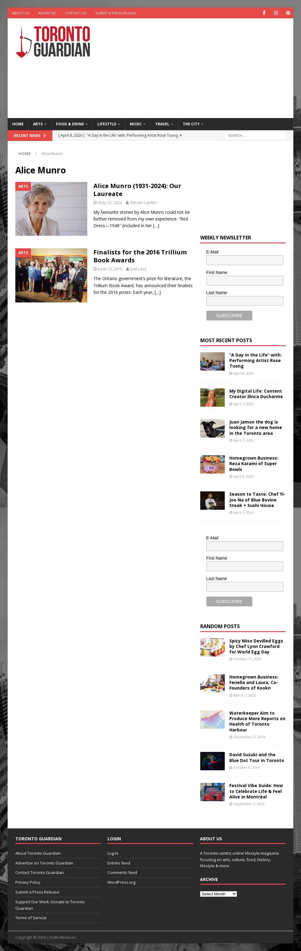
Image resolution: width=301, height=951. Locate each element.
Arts (38, 124)
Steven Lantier (143, 202)
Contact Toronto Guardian (39, 872)
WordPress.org (121, 882)
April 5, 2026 (243, 512)
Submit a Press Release (115, 13)
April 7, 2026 (243, 403)
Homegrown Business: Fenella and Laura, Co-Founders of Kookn (253, 682)
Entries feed (118, 863)
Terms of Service (31, 917)
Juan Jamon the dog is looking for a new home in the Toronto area (255, 427)
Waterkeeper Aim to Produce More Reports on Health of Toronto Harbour (257, 721)
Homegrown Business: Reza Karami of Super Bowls (253, 463)
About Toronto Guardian (38, 853)
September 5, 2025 (249, 803)
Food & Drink (70, 124)
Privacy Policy (27, 882)
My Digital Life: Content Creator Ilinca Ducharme (256, 393)
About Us (20, 13)
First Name (216, 272)
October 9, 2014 (246, 767)
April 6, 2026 (243, 476)
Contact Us (75, 13)
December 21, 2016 (249, 737)
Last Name (216, 292)
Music (136, 124)
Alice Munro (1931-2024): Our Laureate (137, 190)
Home (18, 124)
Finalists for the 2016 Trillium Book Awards (140, 256)
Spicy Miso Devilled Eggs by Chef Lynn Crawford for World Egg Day (256, 646)
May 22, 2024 (110, 202)
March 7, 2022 (245, 695)
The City (191, 124)
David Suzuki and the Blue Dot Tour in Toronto (256, 757)
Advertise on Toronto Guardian (44, 863)
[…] (156, 225)
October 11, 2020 (247, 659)
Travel (162, 124)
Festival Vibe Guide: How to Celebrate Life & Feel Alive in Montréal (256, 791)
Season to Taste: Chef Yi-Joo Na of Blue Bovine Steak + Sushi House (257, 499)
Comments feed (122, 872)
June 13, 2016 (110, 269)
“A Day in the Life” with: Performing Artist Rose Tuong (255, 360)
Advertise (47, 13)
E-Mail (212, 252)
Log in (112, 853)
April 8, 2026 (243, 373)
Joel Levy (138, 269)
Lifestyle (106, 124)
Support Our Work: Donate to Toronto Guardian (50, 905)
